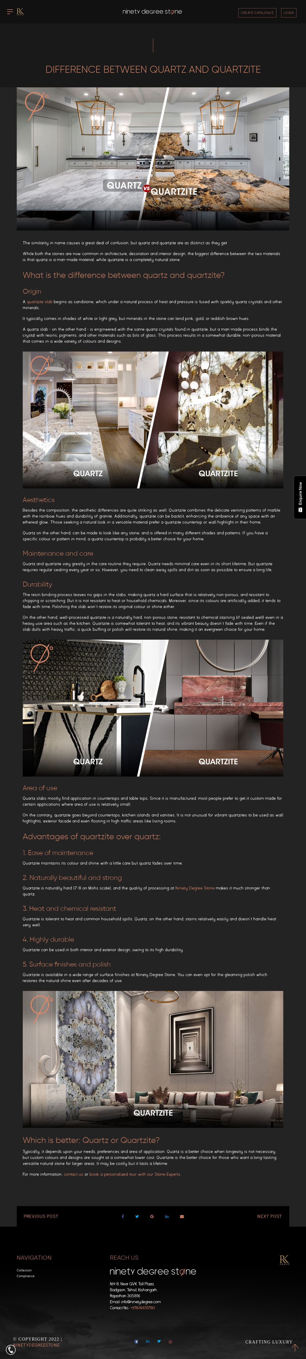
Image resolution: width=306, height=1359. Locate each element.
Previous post (41, 1216)
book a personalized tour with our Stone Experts (135, 1174)
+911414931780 (143, 1307)
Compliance (26, 1276)
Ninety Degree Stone (195, 888)
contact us (73, 1174)
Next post (269, 1216)
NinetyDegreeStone (36, 1345)
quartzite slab (40, 301)
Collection (24, 1270)
